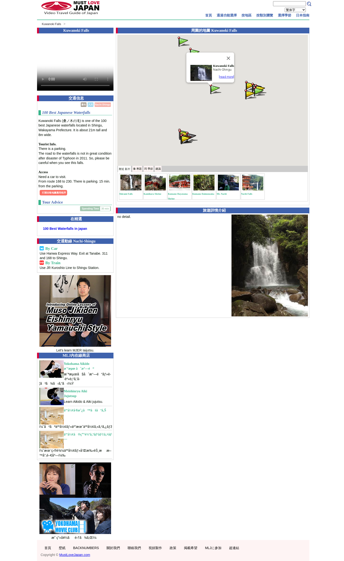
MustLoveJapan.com (74, 555)
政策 (173, 548)
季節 (148, 168)
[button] (215, 88)
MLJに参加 (213, 548)
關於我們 (113, 548)
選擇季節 (284, 15)
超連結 (234, 548)
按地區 (247, 15)
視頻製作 (155, 548)
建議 (158, 168)
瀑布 (83, 104)
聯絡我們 (134, 548)
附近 (124, 169)
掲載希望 (190, 548)
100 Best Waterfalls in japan (65, 229)
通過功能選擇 (227, 15)
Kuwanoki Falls (51, 24)
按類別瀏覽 (264, 15)
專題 (137, 168)
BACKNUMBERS (86, 548)
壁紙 (62, 548)
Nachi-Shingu (102, 104)
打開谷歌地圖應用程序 (54, 192)
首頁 (208, 15)
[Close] (228, 58)
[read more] (226, 77)
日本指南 (302, 15)
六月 (90, 104)
